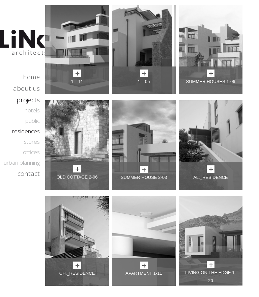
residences (26, 131)
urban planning (22, 162)
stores (32, 141)
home (31, 77)
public (32, 121)
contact (29, 173)
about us (26, 88)
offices (31, 152)
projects (28, 100)
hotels (32, 110)
